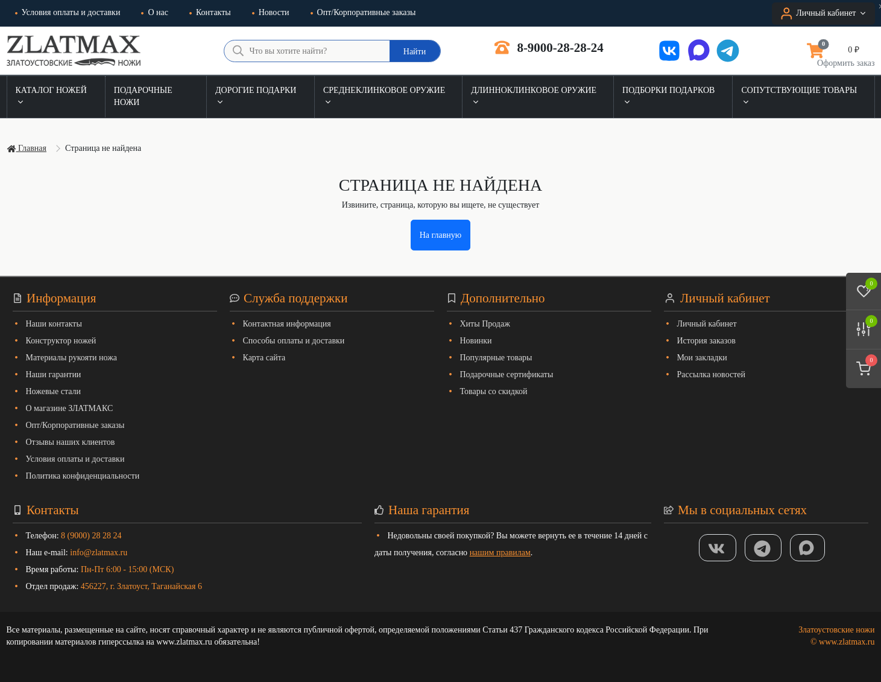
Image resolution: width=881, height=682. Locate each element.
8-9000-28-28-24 (549, 47)
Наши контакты (54, 323)
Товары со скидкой (494, 391)
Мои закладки (702, 357)
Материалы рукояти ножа (72, 357)
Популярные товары (496, 357)
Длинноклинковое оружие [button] (533, 96)
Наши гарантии (53, 374)
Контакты (210, 12)
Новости (270, 12)
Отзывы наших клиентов (70, 442)
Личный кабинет (707, 323)
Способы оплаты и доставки (294, 340)
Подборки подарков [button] (668, 96)
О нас (154, 12)
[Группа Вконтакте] (717, 547)
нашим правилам (500, 552)
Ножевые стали (53, 391)
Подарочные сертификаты (507, 374)
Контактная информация (287, 323)
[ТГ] (763, 547)
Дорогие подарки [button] (255, 96)
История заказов (706, 340)
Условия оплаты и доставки (68, 12)
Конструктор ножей (61, 340)
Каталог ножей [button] (51, 96)
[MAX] (807, 547)
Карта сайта (264, 357)
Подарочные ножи (143, 96)
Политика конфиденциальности (83, 475)
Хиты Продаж (485, 323)
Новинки (476, 340)
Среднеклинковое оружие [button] (384, 96)
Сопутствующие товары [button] (799, 96)
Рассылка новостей (711, 374)
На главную (441, 235)
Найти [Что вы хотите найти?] (414, 51)
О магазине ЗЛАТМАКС (69, 408)
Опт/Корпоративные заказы (363, 12)
